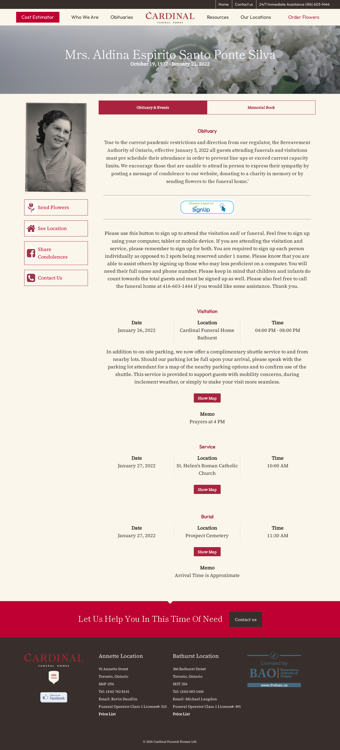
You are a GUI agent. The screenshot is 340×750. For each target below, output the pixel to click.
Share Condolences (52, 253)
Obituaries (121, 17)
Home (224, 4)
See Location (52, 228)
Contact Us (50, 277)
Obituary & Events (153, 107)
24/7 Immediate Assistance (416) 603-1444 (294, 4)
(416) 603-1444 (191, 691)
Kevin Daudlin (124, 699)
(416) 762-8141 (117, 691)
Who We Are (85, 17)
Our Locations (256, 17)
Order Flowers (303, 17)
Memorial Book (261, 107)
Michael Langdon (201, 699)
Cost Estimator (38, 17)
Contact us (244, 4)
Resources (218, 17)
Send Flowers (53, 207)
